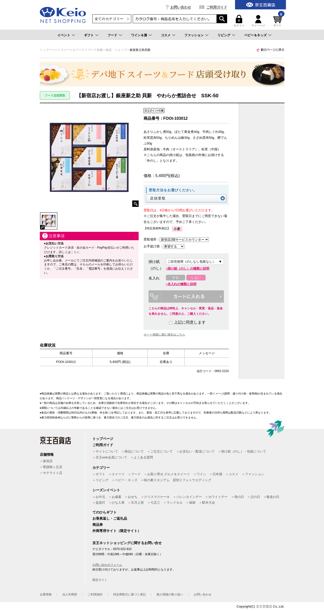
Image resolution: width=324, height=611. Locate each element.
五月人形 (137, 502)
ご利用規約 (95, 594)
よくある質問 (143, 457)
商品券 (97, 525)
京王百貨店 (264, 606)
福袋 (192, 502)
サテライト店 (52, 473)
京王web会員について (111, 457)
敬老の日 (272, 497)
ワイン (201, 474)
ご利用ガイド (216, 7)
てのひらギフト (104, 512)
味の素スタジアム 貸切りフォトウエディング (177, 480)
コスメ (166, 35)
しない (196, 277)
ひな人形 (118, 502)
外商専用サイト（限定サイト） (116, 531)
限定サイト (99, 580)
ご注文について (161, 451)
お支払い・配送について (197, 451)
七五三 (155, 502)
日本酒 (217, 474)
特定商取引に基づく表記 (129, 594)
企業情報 (46, 594)
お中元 (100, 497)
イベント (63, 35)
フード (112, 35)
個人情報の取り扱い (169, 594)
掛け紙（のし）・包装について (243, 451)
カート (278, 21)
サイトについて (107, 451)
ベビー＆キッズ (255, 35)
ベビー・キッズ (126, 480)
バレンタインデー (189, 497)
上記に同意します (187, 322)
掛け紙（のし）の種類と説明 (188, 268)
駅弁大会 (208, 502)
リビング (223, 35)
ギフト (89, 35)
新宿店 (48, 461)
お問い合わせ (180, 7)
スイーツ (118, 474)
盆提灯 (100, 502)
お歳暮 (116, 497)
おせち (132, 497)
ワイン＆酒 (139, 35)
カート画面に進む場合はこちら (164, 334)
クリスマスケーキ (157, 497)
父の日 (255, 497)
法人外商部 (69, 594)
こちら (75, 252)
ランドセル (175, 502)
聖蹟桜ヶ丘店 (52, 467)
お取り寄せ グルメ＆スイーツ (168, 474)
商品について (134, 451)
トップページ (102, 439)
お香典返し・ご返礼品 (109, 518)
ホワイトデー (218, 497)
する (175, 277)
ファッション (194, 35)
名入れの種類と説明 (182, 284)
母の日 (239, 497)
